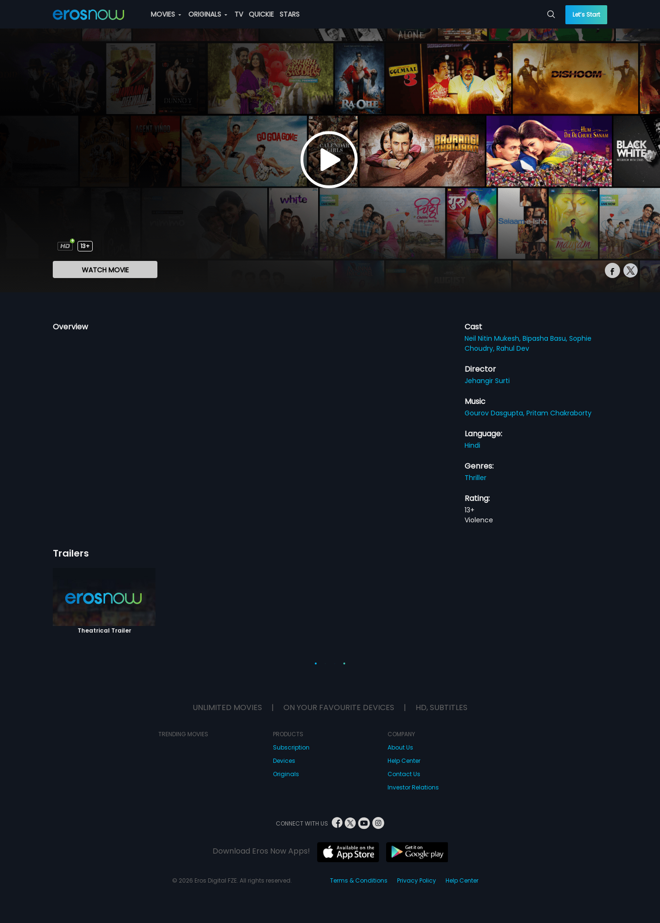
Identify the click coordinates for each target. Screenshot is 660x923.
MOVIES (166, 14)
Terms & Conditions (359, 880)
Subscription (291, 747)
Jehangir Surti (487, 380)
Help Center (404, 761)
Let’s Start (586, 14)
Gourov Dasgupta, (495, 413)
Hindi (472, 445)
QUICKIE (261, 14)
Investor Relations (413, 787)
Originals (286, 774)
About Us (400, 747)
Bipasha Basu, (546, 338)
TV (238, 14)
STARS (290, 14)
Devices (284, 761)
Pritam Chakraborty (559, 413)
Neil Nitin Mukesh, (494, 338)
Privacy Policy (416, 880)
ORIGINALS (207, 14)
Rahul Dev (512, 348)
